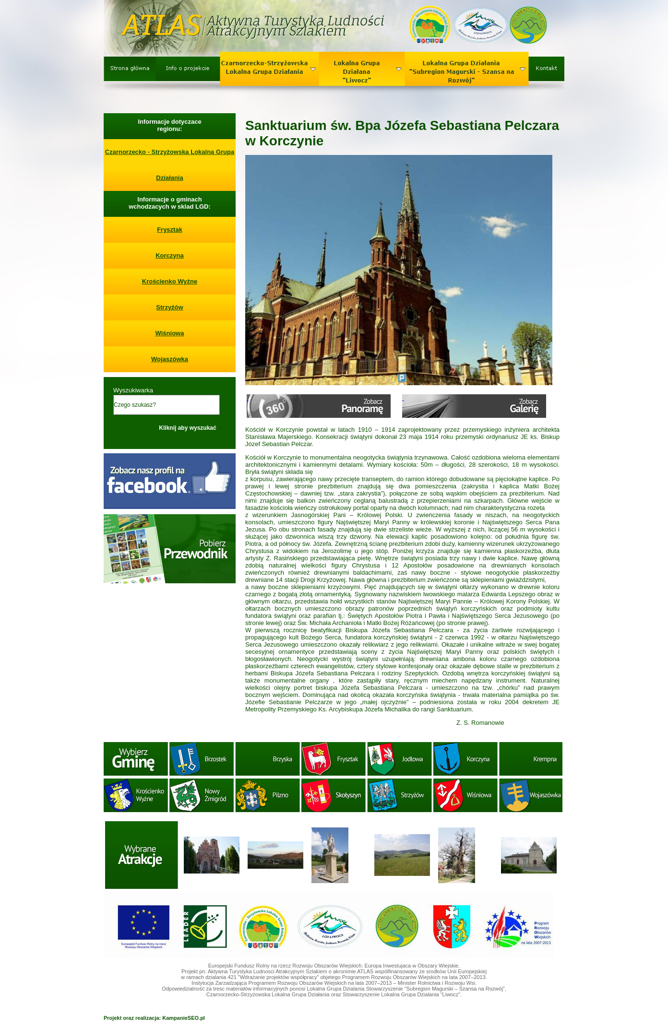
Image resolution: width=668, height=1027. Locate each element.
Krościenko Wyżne (169, 281)
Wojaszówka (169, 359)
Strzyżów (169, 307)
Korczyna (169, 255)
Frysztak (169, 229)
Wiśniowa (169, 333)
